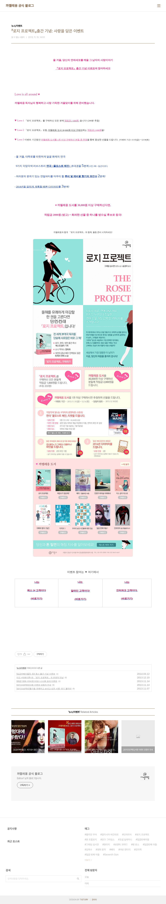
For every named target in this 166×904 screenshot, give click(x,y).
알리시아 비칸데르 (110, 834)
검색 (78, 878)
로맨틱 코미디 (121, 844)
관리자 (94, 899)
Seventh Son (111, 854)
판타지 (107, 844)
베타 (113, 849)
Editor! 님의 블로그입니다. (29, 778)
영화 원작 (101, 849)
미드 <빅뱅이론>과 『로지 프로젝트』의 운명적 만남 (40, 677)
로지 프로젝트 (142, 834)
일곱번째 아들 (150, 844)
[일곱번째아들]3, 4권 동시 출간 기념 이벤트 (36, 674)
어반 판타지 (125, 849)
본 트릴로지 (91, 839)
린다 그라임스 (108, 839)
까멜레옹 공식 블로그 (20, 6)
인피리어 (127, 834)
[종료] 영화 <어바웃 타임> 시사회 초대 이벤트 (37, 681)
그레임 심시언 (92, 844)
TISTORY (84, 899)
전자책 (138, 849)
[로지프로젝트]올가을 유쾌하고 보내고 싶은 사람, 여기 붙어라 (44, 688)
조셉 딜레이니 (125, 839)
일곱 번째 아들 (92, 854)
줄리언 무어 (91, 834)
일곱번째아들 (143, 839)
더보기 (87, 860)
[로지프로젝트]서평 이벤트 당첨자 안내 (34, 685)
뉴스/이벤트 (21, 668)
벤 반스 (135, 844)
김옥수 (89, 849)
